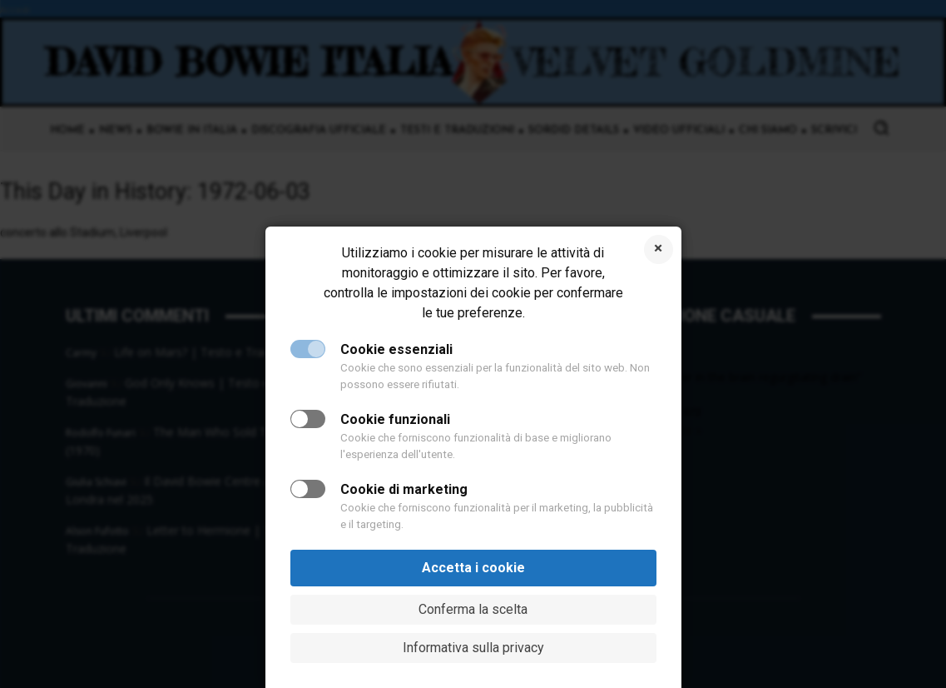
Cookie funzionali (395, 419)
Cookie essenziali (396, 349)
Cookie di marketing (404, 489)
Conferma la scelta (473, 609)
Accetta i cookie (473, 568)
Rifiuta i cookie (658, 249)
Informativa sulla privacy (473, 648)
